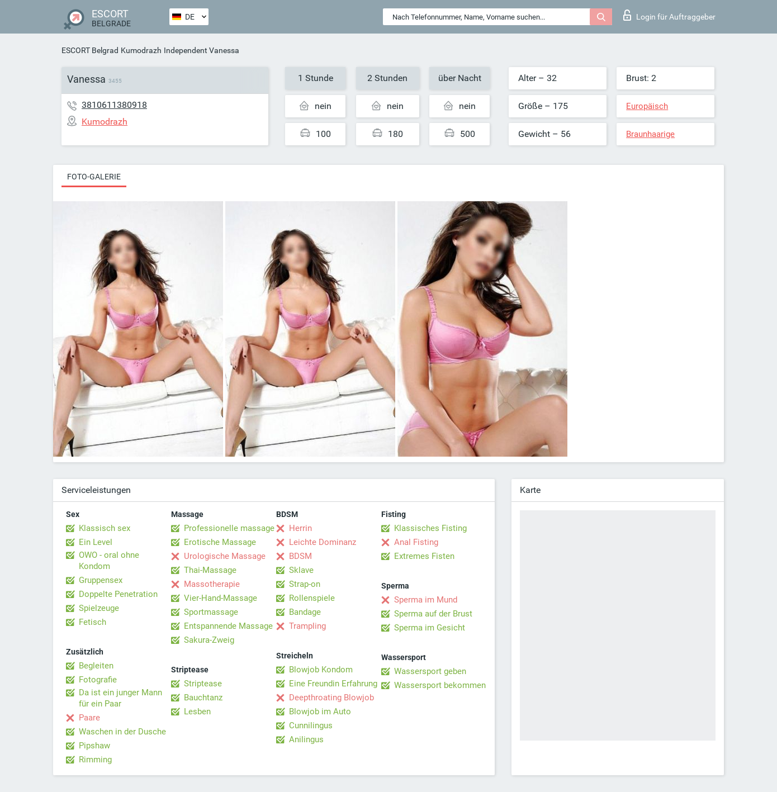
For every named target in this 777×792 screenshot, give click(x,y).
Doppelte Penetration (118, 594)
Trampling (307, 626)
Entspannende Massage (228, 626)
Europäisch (647, 106)
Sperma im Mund (425, 600)
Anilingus (306, 739)
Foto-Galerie (94, 176)
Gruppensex (100, 580)
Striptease (203, 684)
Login (669, 15)
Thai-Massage (210, 570)
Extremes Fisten (424, 556)
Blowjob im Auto (320, 711)
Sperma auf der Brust (433, 614)
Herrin (300, 528)
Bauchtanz (203, 698)
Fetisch (92, 622)
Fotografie (98, 680)
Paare (89, 718)
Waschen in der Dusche (122, 732)
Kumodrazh (141, 50)
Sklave (301, 570)
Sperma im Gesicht (429, 628)
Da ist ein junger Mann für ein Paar (120, 698)
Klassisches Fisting (430, 528)
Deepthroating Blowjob (331, 698)
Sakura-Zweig (209, 640)
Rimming (95, 760)
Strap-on (304, 584)
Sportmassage (211, 612)
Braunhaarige (650, 134)
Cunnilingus (311, 725)
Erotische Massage (220, 542)
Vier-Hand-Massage (220, 598)
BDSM (300, 556)
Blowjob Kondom (321, 670)
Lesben (197, 711)
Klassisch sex (104, 528)
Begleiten (96, 666)
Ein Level (95, 542)
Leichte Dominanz (322, 542)
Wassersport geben (430, 671)
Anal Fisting (416, 542)
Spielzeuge (99, 608)
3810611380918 (114, 104)
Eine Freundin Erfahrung (333, 684)
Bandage (305, 612)
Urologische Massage (225, 556)
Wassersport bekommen (440, 685)
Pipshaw (94, 746)
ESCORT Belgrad (90, 50)
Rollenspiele (312, 598)
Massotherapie (212, 584)
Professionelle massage (229, 528)
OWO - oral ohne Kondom (109, 560)
